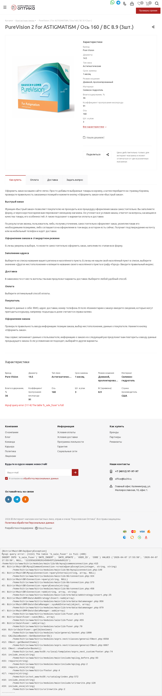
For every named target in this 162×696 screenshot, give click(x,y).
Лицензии (10, 456)
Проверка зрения (148, 10)
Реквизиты (116, 441)
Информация (65, 426)
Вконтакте (8, 499)
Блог (7, 437)
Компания (11, 426)
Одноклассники (25, 499)
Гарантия (62, 446)
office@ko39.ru (123, 479)
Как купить (117, 426)
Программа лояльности (70, 441)
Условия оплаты (66, 432)
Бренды (114, 432)
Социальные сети (67, 451)
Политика (10, 451)
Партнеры (115, 437)
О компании (11, 432)
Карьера (9, 446)
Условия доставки (67, 437)
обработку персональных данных (41, 478)
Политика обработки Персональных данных (29, 522)
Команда (10, 441)
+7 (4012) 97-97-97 (126, 471)
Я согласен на (34, 478)
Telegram (17, 499)
